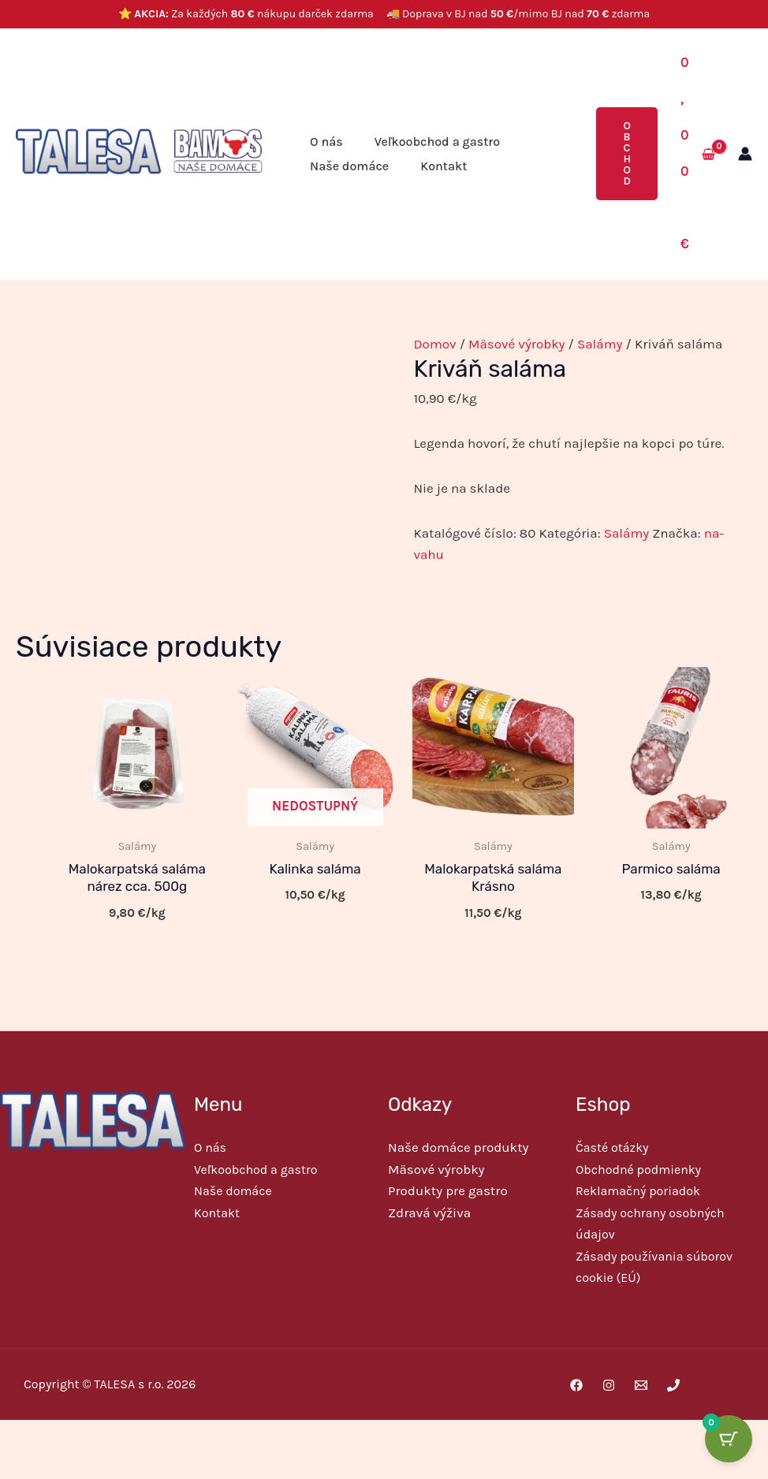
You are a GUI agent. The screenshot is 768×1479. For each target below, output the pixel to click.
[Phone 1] (673, 1383)
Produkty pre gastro (448, 1190)
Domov (434, 344)
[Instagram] (608, 1383)
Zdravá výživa (429, 1212)
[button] (627, 153)
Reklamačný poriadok (638, 1190)
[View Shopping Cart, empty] (697, 154)
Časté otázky (612, 1148)
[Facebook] (576, 1383)
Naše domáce (349, 165)
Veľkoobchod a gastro (437, 141)
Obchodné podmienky (638, 1169)
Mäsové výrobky (516, 344)
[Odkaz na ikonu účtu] (745, 154)
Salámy (600, 344)
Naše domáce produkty (458, 1148)
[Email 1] (641, 1383)
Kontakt (443, 165)
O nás (326, 141)
